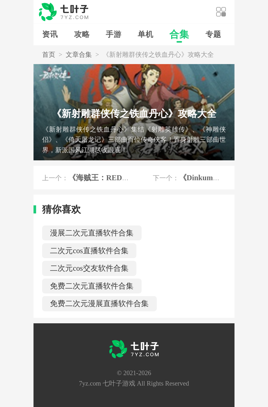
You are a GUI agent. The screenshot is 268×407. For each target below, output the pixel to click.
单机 (145, 34)
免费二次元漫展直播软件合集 (99, 303)
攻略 (82, 34)
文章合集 (79, 54)
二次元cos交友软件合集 (89, 268)
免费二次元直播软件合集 (91, 286)
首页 (48, 54)
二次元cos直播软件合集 (89, 250)
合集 (179, 34)
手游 (113, 34)
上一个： (93, 177)
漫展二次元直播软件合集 (91, 233)
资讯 (50, 34)
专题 (213, 34)
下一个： (193, 177)
